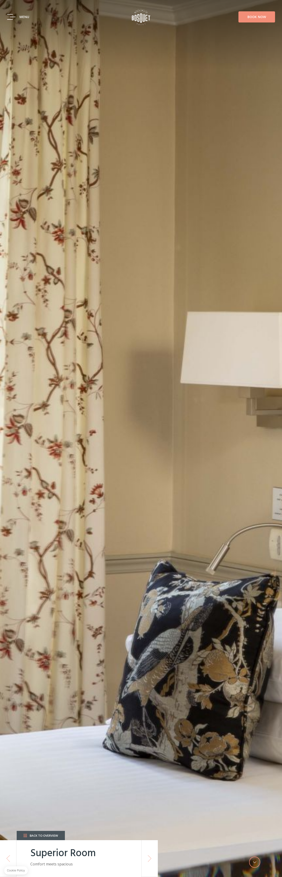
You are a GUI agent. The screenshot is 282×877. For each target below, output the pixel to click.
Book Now (256, 23)
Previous (8, 858)
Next (150, 858)
